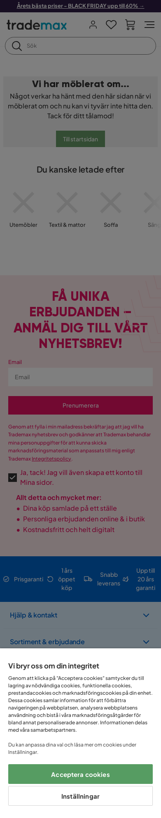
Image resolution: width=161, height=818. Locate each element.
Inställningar (80, 796)
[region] (80, 733)
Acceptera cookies (80, 774)
